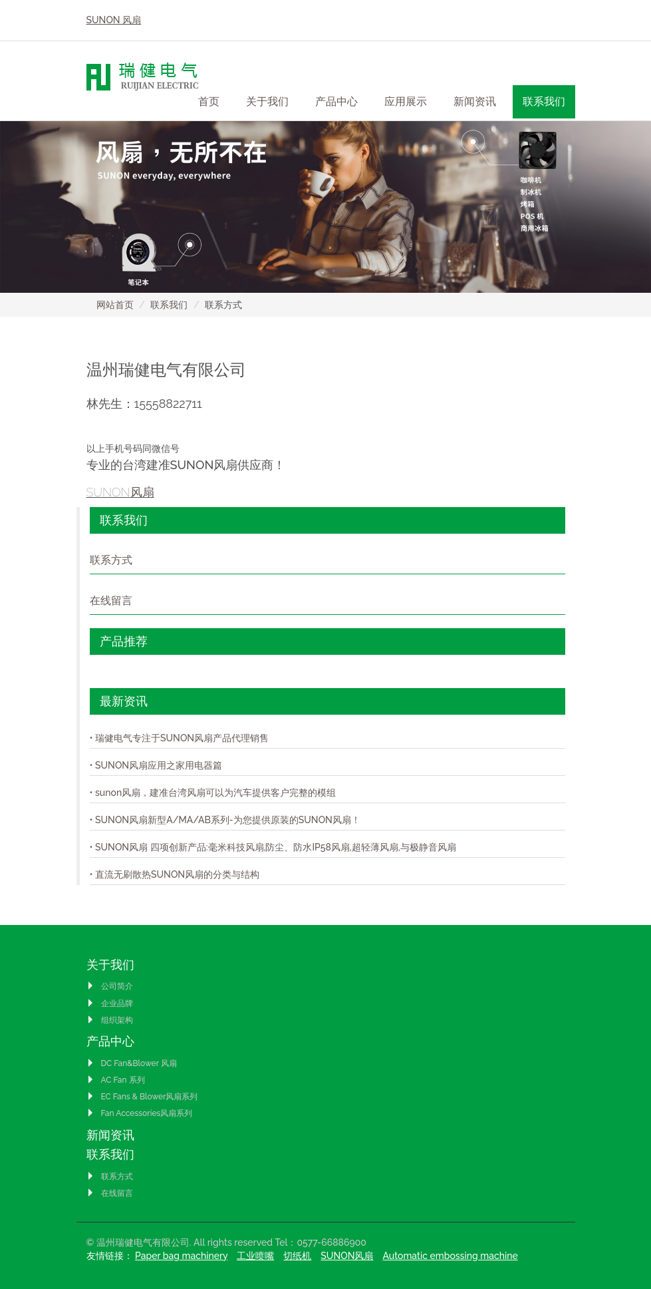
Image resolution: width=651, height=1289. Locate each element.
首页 (208, 101)
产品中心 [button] (336, 101)
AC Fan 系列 (115, 1080)
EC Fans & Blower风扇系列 (142, 1096)
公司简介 (109, 986)
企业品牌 (109, 1003)
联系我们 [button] (544, 101)
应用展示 (405, 101)
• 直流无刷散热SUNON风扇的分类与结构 (175, 874)
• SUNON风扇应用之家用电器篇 (156, 765)
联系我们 (169, 304)
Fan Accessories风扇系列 (139, 1113)
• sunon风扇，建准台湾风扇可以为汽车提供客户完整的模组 (213, 792)
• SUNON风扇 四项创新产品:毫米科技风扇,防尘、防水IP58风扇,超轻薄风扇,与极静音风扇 (273, 847)
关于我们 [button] (267, 101)
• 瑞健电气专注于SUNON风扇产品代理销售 (179, 738)
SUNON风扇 (120, 492)
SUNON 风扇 (114, 20)
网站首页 (115, 304)
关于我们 (110, 965)
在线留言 (111, 600)
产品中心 (110, 1041)
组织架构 (109, 1020)
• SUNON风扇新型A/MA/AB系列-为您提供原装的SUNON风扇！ (225, 820)
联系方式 (111, 560)
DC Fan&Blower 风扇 (131, 1063)
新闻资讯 (475, 101)
